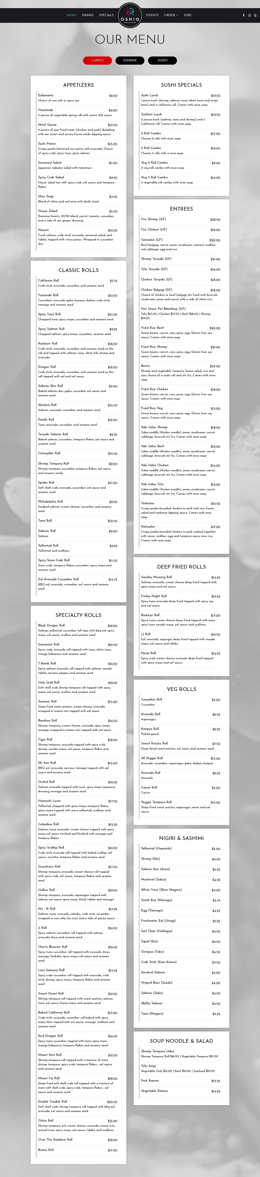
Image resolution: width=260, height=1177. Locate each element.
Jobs (187, 15)
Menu (72, 15)
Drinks (88, 15)
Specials (106, 15)
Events (152, 15)
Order (171, 15)
